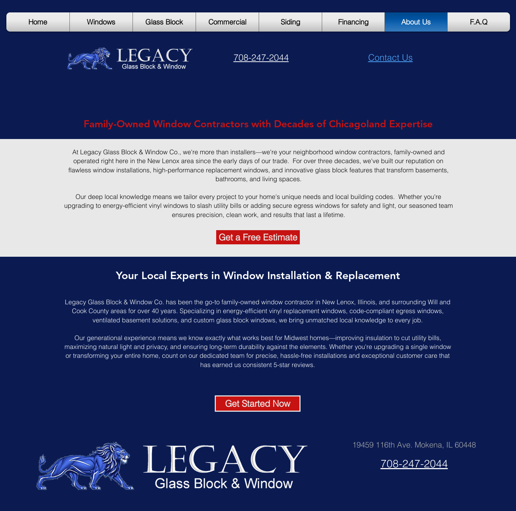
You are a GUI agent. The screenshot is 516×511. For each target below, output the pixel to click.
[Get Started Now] (258, 403)
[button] (478, 22)
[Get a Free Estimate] (258, 237)
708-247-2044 (261, 57)
